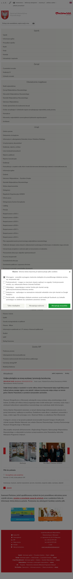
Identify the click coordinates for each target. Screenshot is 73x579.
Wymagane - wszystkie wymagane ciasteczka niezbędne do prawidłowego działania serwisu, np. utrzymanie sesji (35, 278)
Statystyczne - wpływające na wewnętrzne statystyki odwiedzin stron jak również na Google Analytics (35, 293)
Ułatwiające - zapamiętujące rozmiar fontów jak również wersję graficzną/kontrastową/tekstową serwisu (25, 288)
